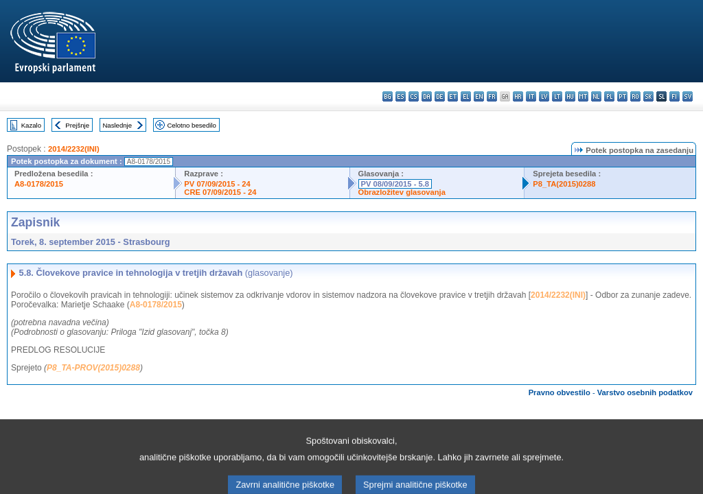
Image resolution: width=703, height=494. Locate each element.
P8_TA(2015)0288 (564, 184)
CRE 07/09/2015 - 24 (220, 192)
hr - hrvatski (518, 96)
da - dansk (427, 96)
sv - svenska (687, 96)
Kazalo (31, 125)
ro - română (635, 96)
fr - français (492, 96)
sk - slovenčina (648, 96)
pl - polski (609, 96)
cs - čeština (413, 96)
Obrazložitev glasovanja (402, 192)
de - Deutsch (440, 96)
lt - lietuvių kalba (557, 96)
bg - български (387, 96)
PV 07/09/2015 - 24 (217, 184)
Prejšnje (77, 125)
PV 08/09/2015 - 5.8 (395, 184)
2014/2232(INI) (74, 149)
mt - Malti (583, 96)
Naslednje (117, 125)
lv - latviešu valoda (544, 96)
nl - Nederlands (596, 96)
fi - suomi (674, 96)
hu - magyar (570, 96)
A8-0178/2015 (38, 184)
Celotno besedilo (191, 125)
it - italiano (531, 96)
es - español (400, 96)
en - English (479, 96)
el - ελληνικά (466, 96)
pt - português (622, 96)
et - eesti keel (453, 96)
